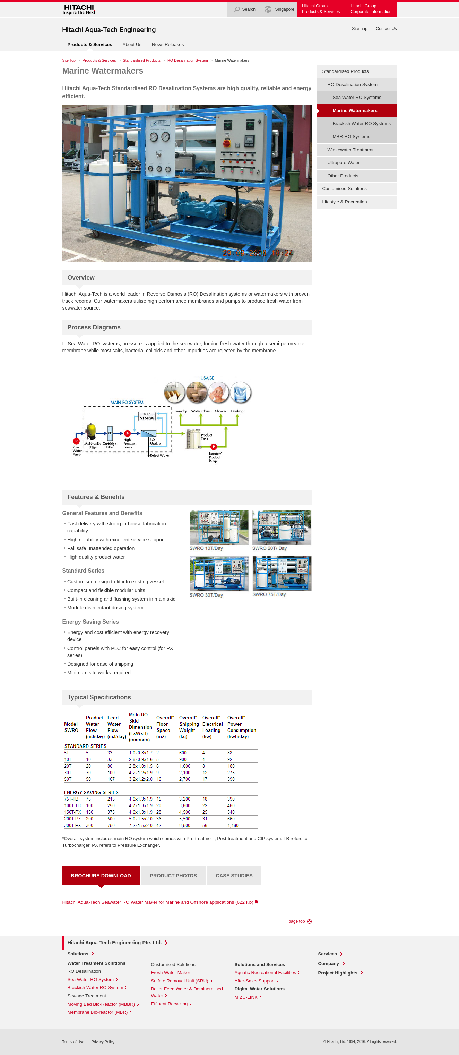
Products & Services (99, 60)
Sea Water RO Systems (357, 97)
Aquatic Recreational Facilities (265, 972)
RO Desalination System (187, 60)
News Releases (168, 44)
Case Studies (234, 875)
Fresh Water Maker (170, 972)
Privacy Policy (103, 1042)
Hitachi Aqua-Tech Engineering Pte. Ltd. (115, 942)
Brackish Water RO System (95, 987)
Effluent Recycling (169, 1003)
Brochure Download (101, 875)
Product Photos (173, 875)
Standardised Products (142, 60)
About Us (132, 44)
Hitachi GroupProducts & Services (321, 8)
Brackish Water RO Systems (362, 123)
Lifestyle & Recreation (344, 201)
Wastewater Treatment (351, 149)
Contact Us (386, 28)
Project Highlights (338, 973)
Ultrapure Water (344, 162)
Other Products (343, 175)
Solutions (78, 953)
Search (244, 9)
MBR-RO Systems (351, 136)
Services (327, 953)
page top (296, 921)
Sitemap (359, 28)
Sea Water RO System (91, 979)
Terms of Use (73, 1042)
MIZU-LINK (246, 997)
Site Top (69, 60)
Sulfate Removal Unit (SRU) (179, 981)
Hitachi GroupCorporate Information (370, 8)
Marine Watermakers (103, 70)
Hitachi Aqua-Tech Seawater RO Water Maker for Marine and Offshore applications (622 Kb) (157, 902)
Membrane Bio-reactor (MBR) (98, 1012)
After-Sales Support (255, 981)
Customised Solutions (344, 188)
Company (328, 963)
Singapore (279, 9)
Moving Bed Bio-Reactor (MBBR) (101, 1004)
